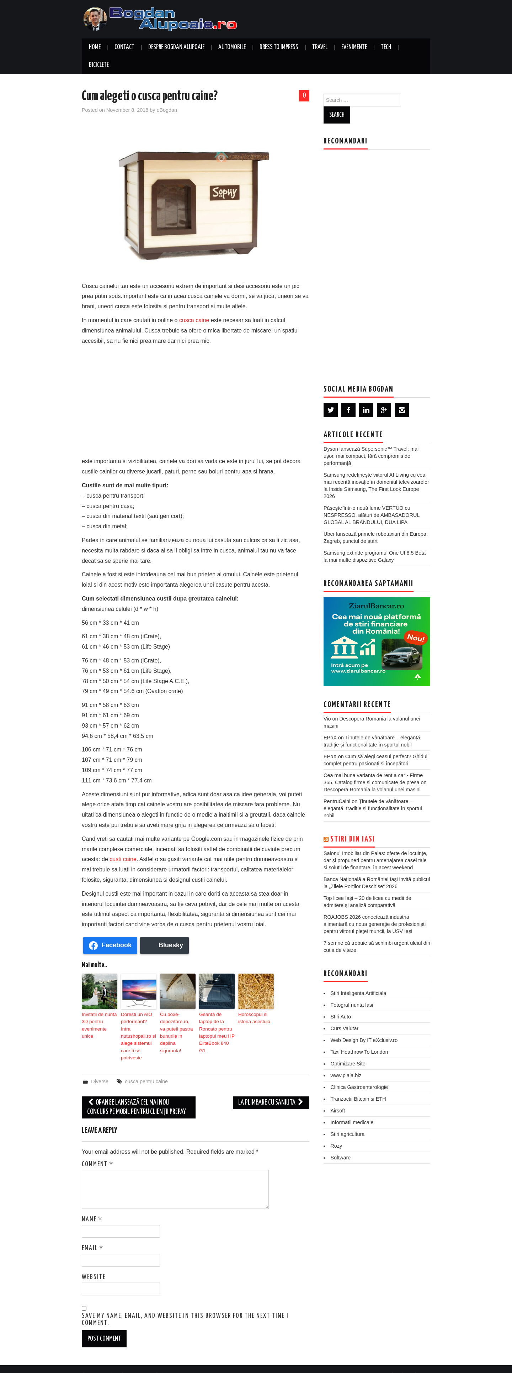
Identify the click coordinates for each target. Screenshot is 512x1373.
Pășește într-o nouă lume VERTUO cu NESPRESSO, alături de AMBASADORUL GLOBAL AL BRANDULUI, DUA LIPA (372, 515)
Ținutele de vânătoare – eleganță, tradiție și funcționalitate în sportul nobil (373, 808)
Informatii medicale (351, 1122)
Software (340, 1157)
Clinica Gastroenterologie (359, 1087)
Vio (327, 719)
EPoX (330, 737)
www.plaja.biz (345, 1075)
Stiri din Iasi (352, 839)
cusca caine (194, 320)
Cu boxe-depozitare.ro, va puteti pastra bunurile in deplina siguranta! (177, 1027)
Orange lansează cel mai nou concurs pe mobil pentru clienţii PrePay (136, 1095)
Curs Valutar (344, 1028)
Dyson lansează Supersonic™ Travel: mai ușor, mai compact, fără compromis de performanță (371, 456)
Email (92, 1236)
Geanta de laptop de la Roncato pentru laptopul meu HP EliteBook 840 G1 (216, 1027)
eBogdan (166, 110)
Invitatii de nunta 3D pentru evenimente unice (98, 1020)
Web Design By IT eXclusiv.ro (364, 1040)
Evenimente (354, 47)
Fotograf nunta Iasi (351, 1005)
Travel (319, 47)
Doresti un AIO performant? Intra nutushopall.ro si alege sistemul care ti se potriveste (137, 1030)
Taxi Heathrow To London (359, 1052)
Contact (124, 47)
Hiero (394, 1363)
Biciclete (99, 65)
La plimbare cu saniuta (271, 1090)
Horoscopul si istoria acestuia (252, 1017)
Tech (386, 47)
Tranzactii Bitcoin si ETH (358, 1099)
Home (95, 47)
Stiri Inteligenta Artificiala (358, 993)
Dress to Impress (279, 47)
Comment (97, 1152)
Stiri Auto (340, 1017)
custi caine (123, 859)
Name (92, 1207)
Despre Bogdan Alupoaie (176, 47)
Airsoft (337, 1110)
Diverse (99, 1069)
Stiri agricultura (347, 1134)
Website (94, 1265)
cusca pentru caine (146, 1069)
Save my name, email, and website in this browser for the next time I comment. (185, 1307)
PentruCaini (337, 801)
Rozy (336, 1146)
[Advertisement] (195, 399)
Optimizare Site (347, 1064)
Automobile (232, 47)
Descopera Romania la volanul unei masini (372, 789)
